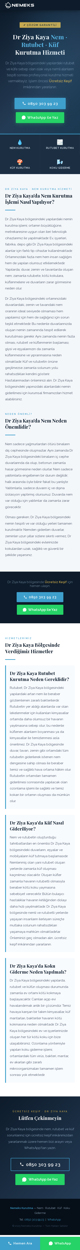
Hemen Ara (20, 1243)
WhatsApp (54, 1219)
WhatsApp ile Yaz (40, 118)
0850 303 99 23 (40, 103)
